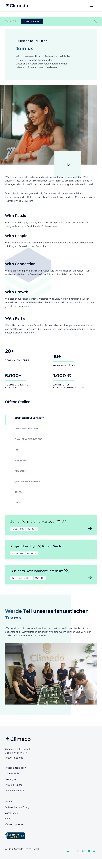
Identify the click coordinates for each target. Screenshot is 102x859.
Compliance (11, 812)
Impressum (11, 801)
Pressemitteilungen (15, 767)
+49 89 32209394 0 (16, 753)
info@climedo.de (14, 757)
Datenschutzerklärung (17, 807)
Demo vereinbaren (15, 790)
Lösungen (10, 779)
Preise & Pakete (13, 784)
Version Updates (14, 824)
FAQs (8, 818)
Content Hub (12, 773)
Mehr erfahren (32, 21)
